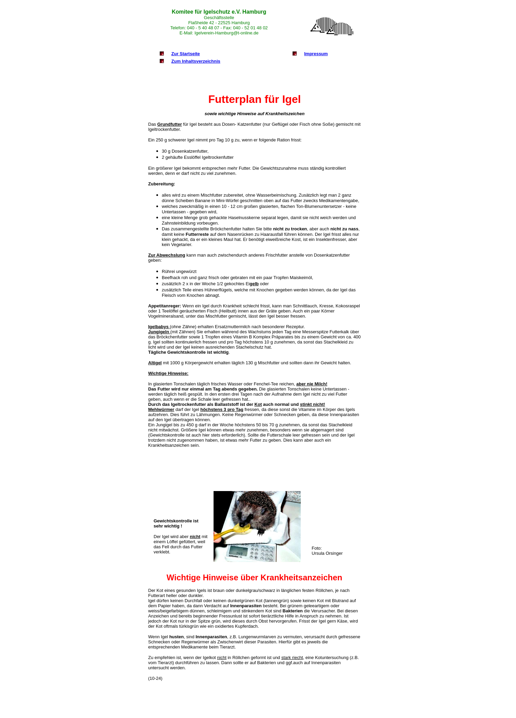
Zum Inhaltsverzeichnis (195, 61)
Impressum (316, 53)
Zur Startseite (185, 53)
